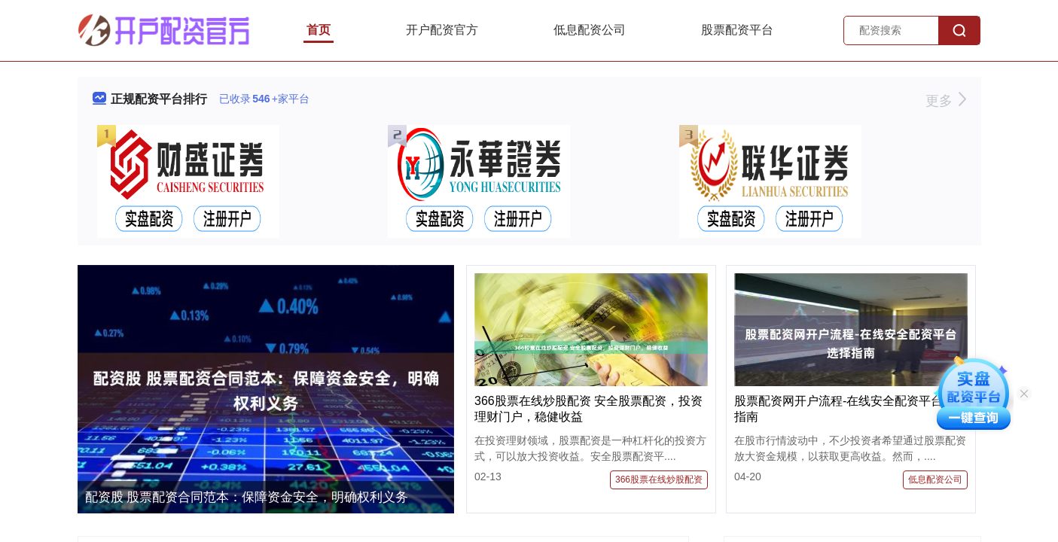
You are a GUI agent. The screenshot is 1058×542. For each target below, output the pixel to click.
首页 (318, 29)
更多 (945, 100)
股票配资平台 (737, 29)
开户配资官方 (442, 29)
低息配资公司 (589, 29)
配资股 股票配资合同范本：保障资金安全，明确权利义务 (247, 497)
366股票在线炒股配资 (659, 479)
